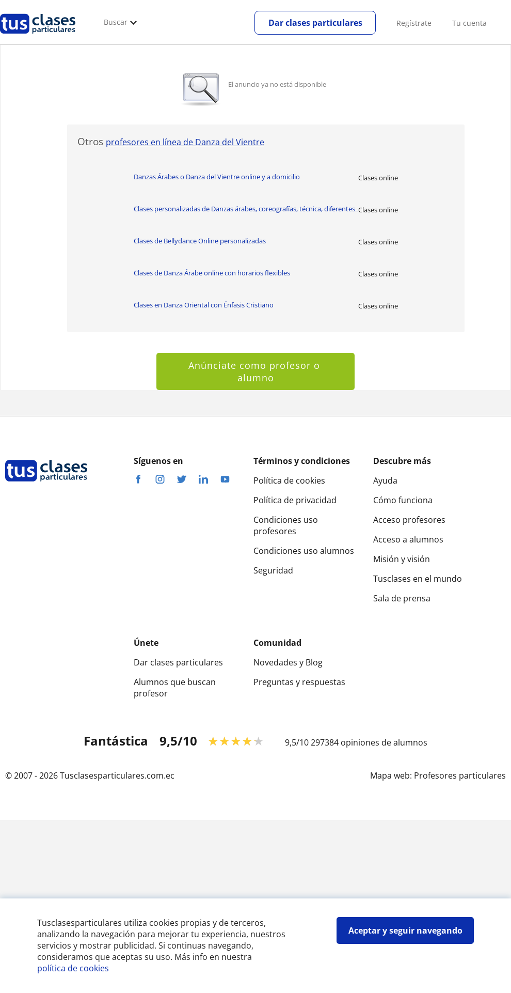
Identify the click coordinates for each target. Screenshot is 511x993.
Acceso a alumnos (408, 539)
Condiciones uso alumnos (303, 550)
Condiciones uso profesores (285, 525)
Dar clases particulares (315, 22)
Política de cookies (289, 480)
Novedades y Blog (288, 662)
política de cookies (73, 968)
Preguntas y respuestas (299, 682)
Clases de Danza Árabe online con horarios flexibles (212, 272)
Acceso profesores (409, 519)
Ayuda (385, 480)
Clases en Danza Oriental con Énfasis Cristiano (204, 304)
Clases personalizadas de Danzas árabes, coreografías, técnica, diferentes (246, 208)
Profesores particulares (460, 775)
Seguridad (273, 570)
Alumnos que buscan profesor (175, 687)
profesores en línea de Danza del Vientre (185, 142)
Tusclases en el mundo (417, 578)
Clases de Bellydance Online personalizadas (200, 240)
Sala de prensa (401, 598)
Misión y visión (401, 559)
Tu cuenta (469, 23)
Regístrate (414, 23)
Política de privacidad (295, 500)
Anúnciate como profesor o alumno (255, 371)
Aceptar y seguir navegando (405, 930)
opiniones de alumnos (384, 742)
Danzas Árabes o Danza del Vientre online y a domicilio (217, 176)
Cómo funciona (403, 500)
